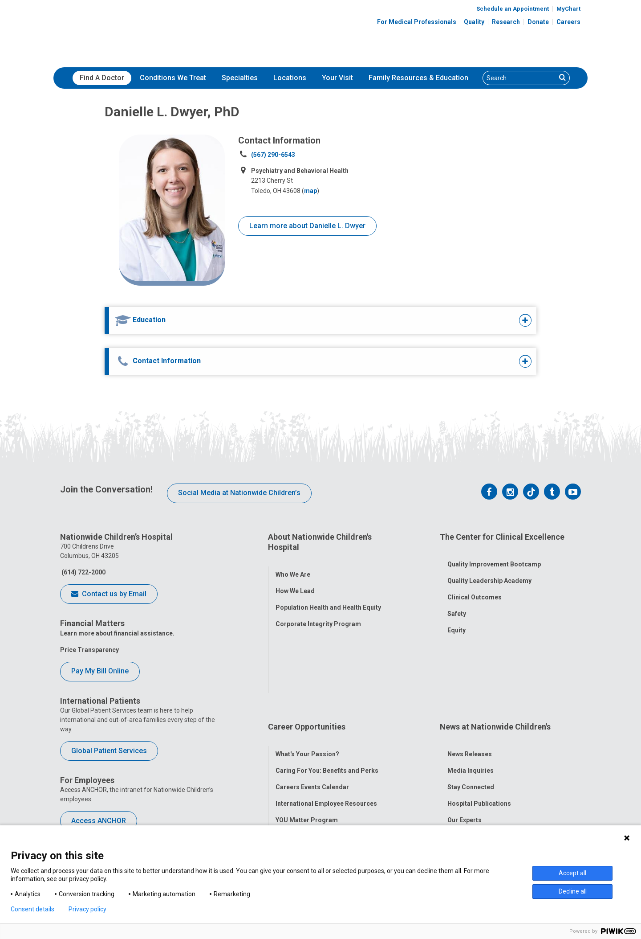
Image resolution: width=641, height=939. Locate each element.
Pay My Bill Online (100, 671)
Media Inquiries (470, 691)
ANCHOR (288, 757)
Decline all (573, 891)
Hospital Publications (479, 724)
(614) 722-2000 (82, 572)
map (310, 190)
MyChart (568, 9)
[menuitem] (102, 78)
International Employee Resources (326, 724)
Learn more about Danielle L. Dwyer (307, 225)
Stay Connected (470, 708)
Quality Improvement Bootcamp (494, 553)
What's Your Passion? (307, 675)
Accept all (572, 873)
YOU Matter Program (307, 741)
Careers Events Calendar (312, 708)
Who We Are (293, 564)
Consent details (32, 909)
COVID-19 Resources (307, 774)
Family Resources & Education (418, 78)
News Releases (469, 675)
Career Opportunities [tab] (306, 658)
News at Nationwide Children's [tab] (495, 658)
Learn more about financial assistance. (117, 633)
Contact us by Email (108, 594)
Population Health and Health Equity (328, 597)
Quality (474, 22)
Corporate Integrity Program (318, 613)
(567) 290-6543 (273, 154)
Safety (456, 603)
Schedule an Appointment (512, 9)
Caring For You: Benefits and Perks (327, 691)
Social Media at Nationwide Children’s (239, 492)
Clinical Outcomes (474, 586)
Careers (568, 22)
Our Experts (464, 741)
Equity (456, 619)
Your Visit (337, 78)
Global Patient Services (109, 750)
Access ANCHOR (98, 820)
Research (506, 22)
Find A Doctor (102, 78)
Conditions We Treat (173, 78)
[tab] (301, 320)
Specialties (240, 78)
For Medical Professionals (416, 22)
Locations (289, 78)
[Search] (519, 78)
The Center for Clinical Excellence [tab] (502, 536)
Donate (538, 22)
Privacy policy (87, 909)
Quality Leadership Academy (489, 570)
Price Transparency (89, 649)
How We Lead (295, 580)
